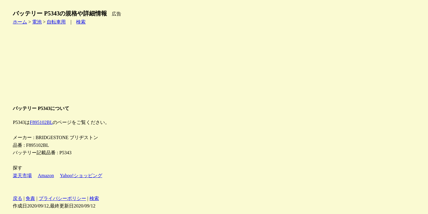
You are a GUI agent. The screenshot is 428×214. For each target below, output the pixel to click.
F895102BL (41, 122)
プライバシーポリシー (62, 198)
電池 (37, 21)
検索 (81, 21)
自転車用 (56, 21)
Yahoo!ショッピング (81, 175)
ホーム (20, 21)
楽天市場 (22, 175)
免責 (30, 198)
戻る (17, 198)
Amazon (46, 175)
